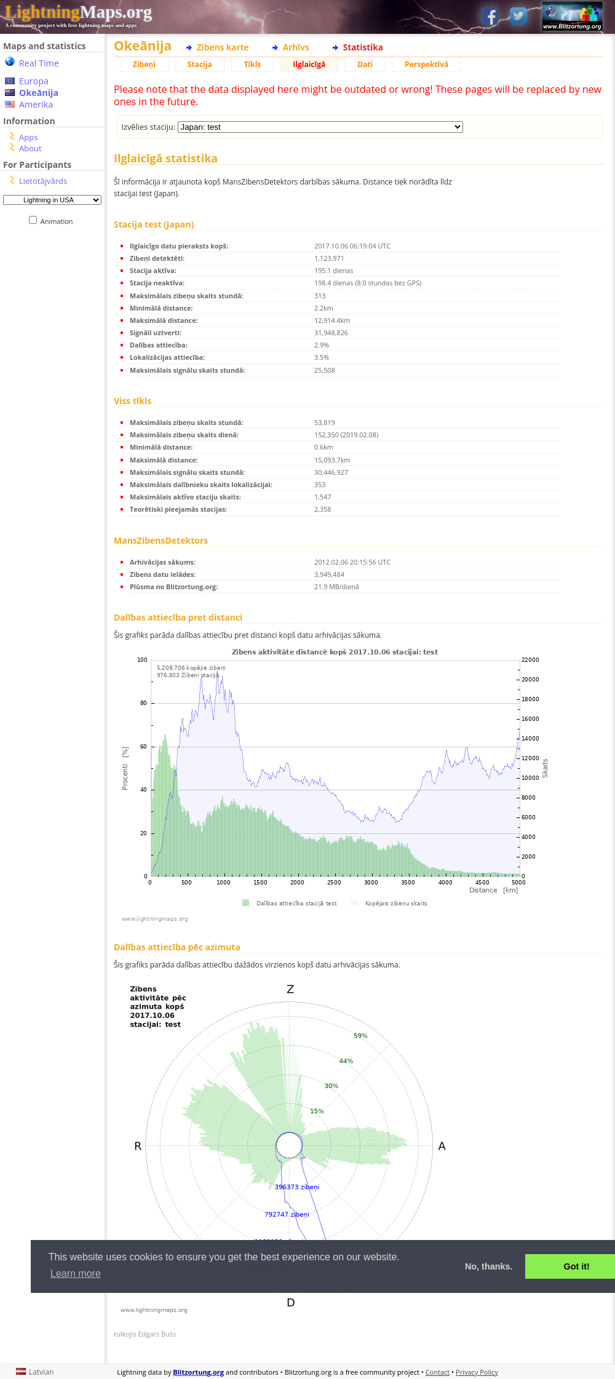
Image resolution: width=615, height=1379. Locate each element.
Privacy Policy (477, 1372)
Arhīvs (296, 47)
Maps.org (78, 12)
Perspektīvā (426, 64)
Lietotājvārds (43, 180)
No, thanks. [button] (489, 1266)
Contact (438, 1372)
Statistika (363, 47)
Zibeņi (144, 64)
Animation (59, 221)
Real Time (39, 63)
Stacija (200, 64)
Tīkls (252, 64)
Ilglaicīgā (309, 64)
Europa (34, 81)
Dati (365, 64)
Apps (28, 137)
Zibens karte (223, 47)
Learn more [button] (75, 1273)
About (30, 148)
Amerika (36, 104)
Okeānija (38, 92)
